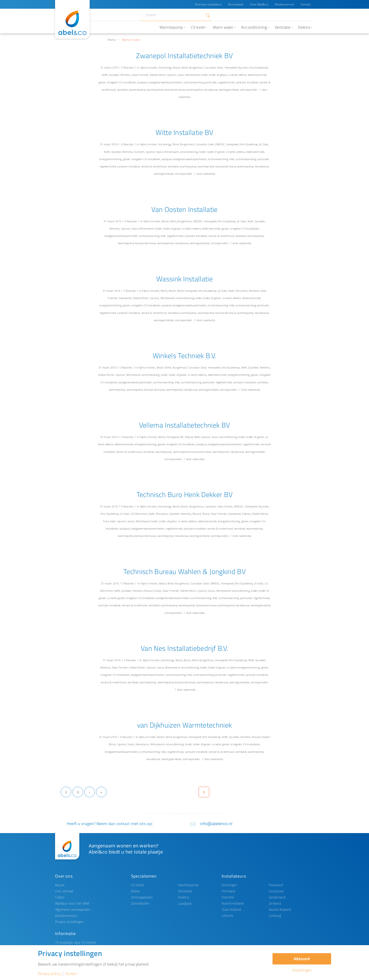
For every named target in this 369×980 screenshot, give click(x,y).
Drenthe (228, 897)
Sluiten (71, 974)
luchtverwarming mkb (221, 159)
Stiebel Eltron (158, 75)
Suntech (139, 152)
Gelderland (277, 897)
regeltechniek (226, 82)
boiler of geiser (218, 75)
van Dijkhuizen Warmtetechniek (184, 725)
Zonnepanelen (142, 897)
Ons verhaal (64, 891)
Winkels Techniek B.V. (185, 355)
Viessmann (142, 744)
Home (112, 39)
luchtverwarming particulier (200, 82)
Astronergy (165, 67)
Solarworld (125, 298)
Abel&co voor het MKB (72, 903)
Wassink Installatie (184, 278)
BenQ (164, 290)
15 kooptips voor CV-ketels (75, 942)
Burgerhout (196, 67)
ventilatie (122, 89)
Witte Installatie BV (184, 132)
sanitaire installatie (247, 82)
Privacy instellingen (69, 921)
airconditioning (189, 152)
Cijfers (60, 897)
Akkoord (302, 958)
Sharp (205, 513)
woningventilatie (229, 89)
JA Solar (264, 144)
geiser (102, 82)
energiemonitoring (110, 159)
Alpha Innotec (148, 67)
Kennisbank (235, 4)
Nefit (105, 75)
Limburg (275, 915)
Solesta (246, 513)
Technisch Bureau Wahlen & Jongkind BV (184, 571)
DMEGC (220, 144)
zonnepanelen (249, 89)
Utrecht (227, 915)
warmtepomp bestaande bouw (166, 89)
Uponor (171, 75)
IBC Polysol (186, 437)
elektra (243, 75)
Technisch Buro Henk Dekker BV (184, 494)
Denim (229, 506)
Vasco (180, 75)
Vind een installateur (208, 4)
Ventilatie (185, 891)
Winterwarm (193, 75)
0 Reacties (127, 67)
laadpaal (142, 82)
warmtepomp (137, 89)
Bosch (176, 67)
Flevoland (276, 885)
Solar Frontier (140, 75)
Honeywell (231, 67)
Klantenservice (284, 4)
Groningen (229, 885)
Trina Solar (109, 521)
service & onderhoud (154, 166)
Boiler (135, 891)
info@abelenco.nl (216, 823)
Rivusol (197, 513)
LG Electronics (139, 513)
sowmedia (184, 97)
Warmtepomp (188, 885)
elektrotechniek (257, 75)
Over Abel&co (259, 4)
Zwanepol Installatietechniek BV (184, 55)
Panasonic (242, 290)
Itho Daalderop (258, 67)
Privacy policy (49, 974)
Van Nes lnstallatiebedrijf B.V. (184, 648)
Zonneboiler (140, 903)
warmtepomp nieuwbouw (202, 89)
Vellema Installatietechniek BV (184, 425)
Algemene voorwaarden (73, 909)
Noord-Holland (233, 903)
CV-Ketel (137, 885)
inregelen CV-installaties (121, 82)
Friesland (228, 891)
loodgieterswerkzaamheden (165, 82)
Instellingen (302, 970)
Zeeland (275, 903)
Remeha (125, 75)
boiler (204, 75)
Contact (306, 4)
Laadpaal (184, 903)
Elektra (183, 897)
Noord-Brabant (280, 909)
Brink (185, 67)
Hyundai (243, 67)
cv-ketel (232, 75)
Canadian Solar (214, 67)
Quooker (114, 75)
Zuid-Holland (231, 909)
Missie (60, 885)
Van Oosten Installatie (184, 209)
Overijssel (276, 891)
